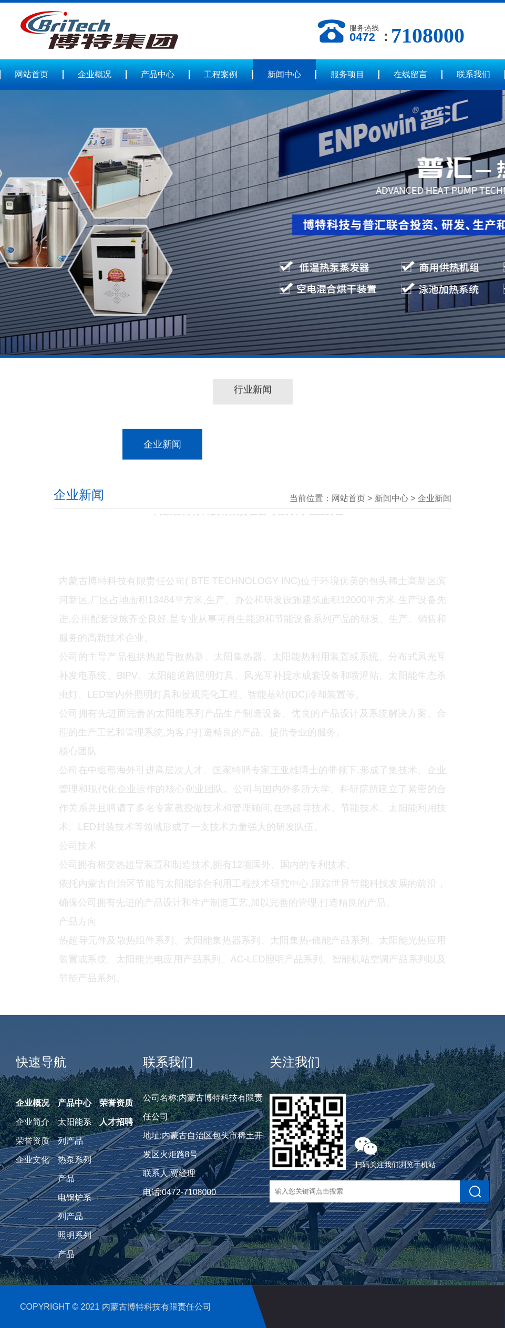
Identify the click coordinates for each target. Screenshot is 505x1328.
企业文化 (32, 1159)
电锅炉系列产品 (74, 1207)
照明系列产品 (74, 1245)
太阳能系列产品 (74, 1131)
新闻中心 (284, 74)
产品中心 (157, 74)
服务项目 (347, 74)
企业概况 (94, 74)
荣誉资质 (32, 1140)
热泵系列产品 (74, 1169)
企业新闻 (434, 498)
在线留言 (410, 74)
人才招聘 (116, 1121)
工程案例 (221, 74)
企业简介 (32, 1121)
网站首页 (31, 74)
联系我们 (473, 74)
